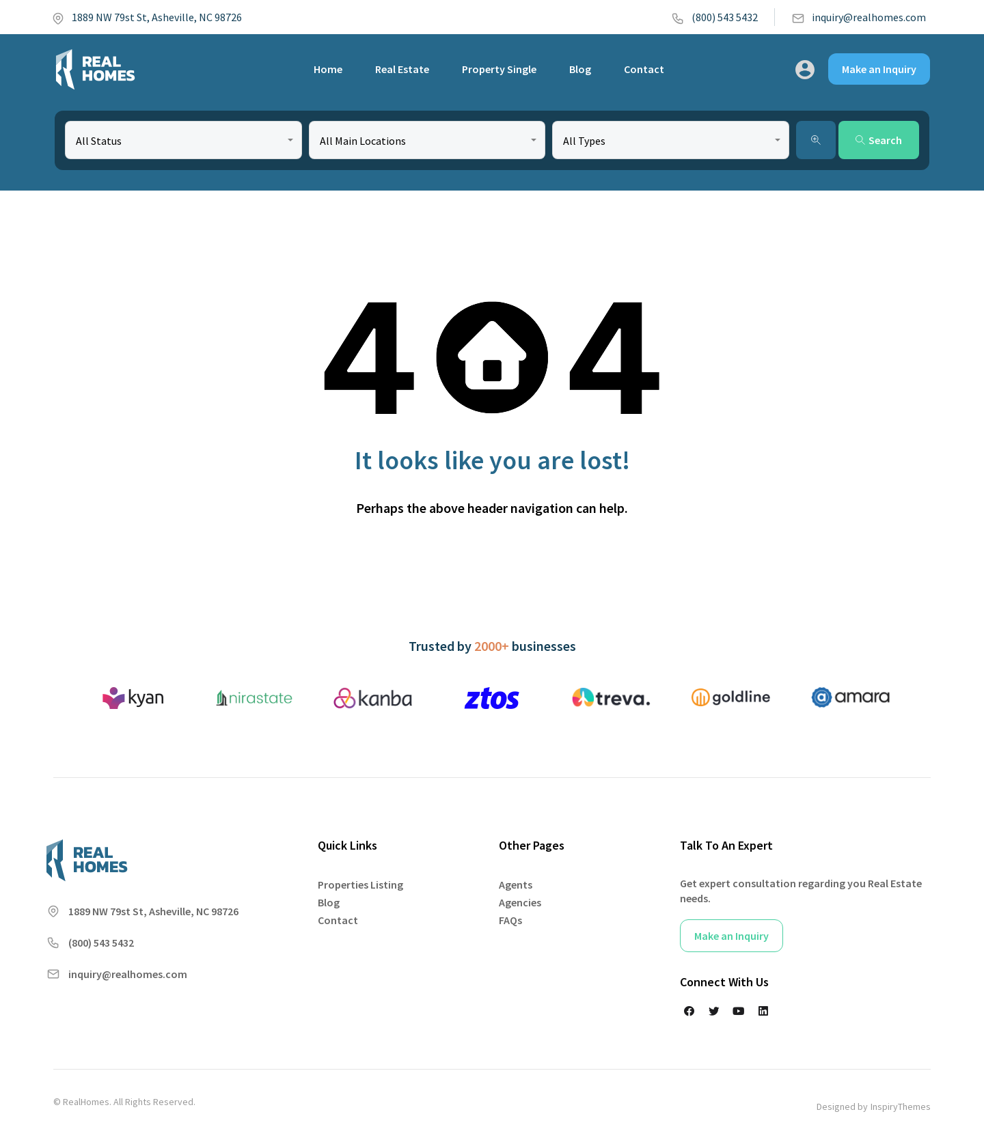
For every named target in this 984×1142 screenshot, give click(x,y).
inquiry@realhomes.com (858, 17)
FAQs (510, 920)
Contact (644, 69)
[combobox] (183, 140)
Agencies (520, 902)
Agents (515, 884)
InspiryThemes (901, 1106)
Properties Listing (360, 884)
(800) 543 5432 (714, 17)
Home (328, 69)
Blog (580, 69)
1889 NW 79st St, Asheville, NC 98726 (146, 17)
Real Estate (402, 69)
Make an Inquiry (879, 69)
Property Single (499, 69)
